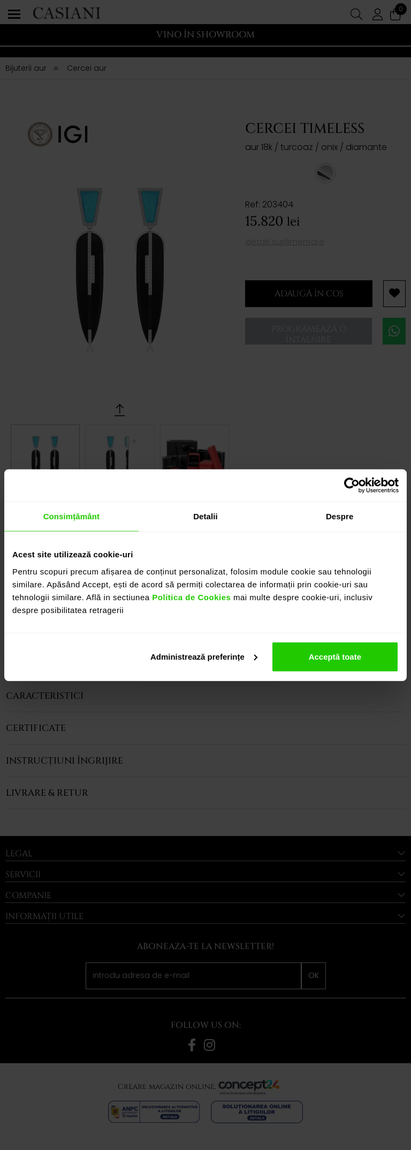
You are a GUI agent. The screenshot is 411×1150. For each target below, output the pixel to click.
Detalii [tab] (205, 516)
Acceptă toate (335, 656)
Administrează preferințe (203, 656)
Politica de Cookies (190, 596)
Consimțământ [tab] (71, 516)
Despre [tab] (339, 516)
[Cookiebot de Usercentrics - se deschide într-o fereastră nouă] (352, 485)
